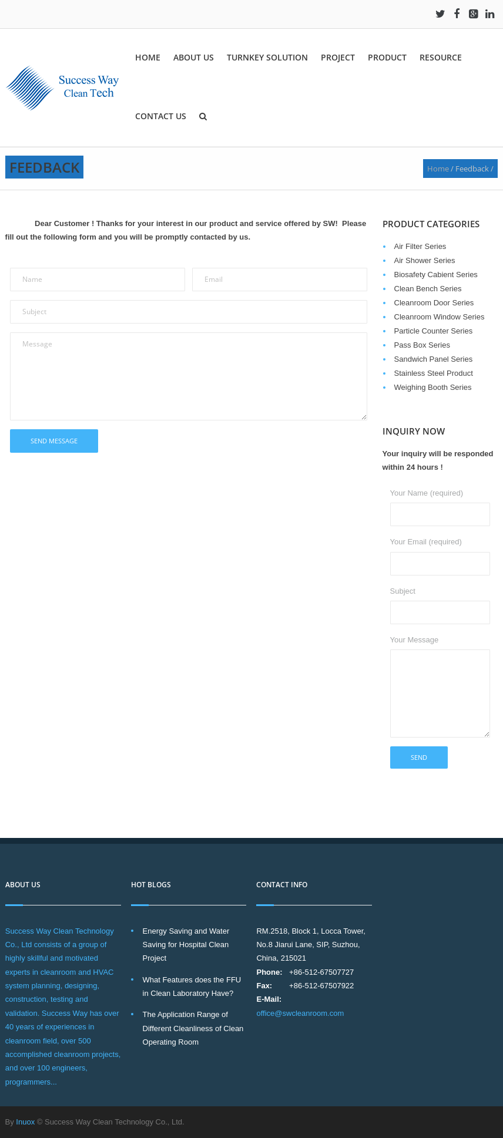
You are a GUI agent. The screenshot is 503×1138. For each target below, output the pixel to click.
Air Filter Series (420, 246)
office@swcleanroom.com (300, 1013)
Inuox (25, 1121)
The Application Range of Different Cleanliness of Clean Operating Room (193, 1028)
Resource (441, 57)
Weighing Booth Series (433, 387)
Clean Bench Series (428, 288)
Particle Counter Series (433, 330)
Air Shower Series (424, 260)
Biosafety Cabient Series (436, 274)
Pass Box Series (422, 345)
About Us (193, 57)
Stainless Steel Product (433, 373)
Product (387, 57)
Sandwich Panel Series (433, 359)
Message (188, 376)
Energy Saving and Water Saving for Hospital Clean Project (186, 945)
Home (147, 57)
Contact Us (160, 116)
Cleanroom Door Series (434, 302)
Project (338, 57)
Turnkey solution (267, 57)
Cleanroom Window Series (439, 316)
